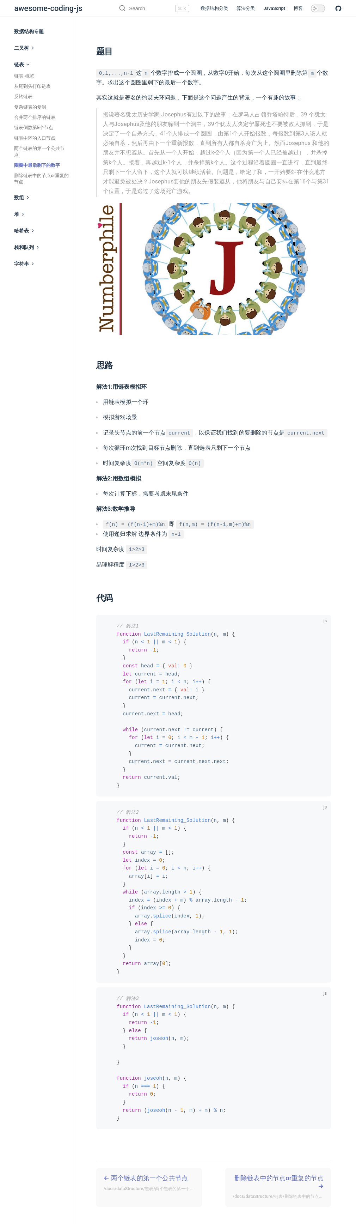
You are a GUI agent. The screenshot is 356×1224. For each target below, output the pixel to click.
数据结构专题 (29, 31)
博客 (298, 8)
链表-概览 (24, 76)
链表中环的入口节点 (34, 138)
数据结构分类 (214, 8)
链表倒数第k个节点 (33, 127)
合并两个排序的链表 (34, 117)
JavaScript (274, 8)
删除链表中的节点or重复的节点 (41, 178)
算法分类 (246, 8)
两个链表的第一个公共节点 (39, 151)
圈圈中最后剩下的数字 (37, 165)
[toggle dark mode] (318, 8)
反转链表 (23, 96)
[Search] (146, 8)
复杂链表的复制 (30, 107)
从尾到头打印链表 (32, 86)
